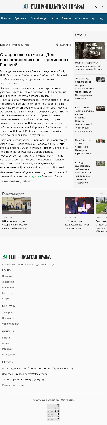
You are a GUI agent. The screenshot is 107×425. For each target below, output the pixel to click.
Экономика (8, 282)
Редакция (7, 349)
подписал (35, 176)
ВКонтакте (8, 318)
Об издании (8, 354)
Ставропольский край (10, 181)
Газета (6, 337)
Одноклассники (10, 323)
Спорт (5, 298)
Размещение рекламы (13, 385)
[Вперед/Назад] (93, 194)
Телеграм (7, 312)
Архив (5, 343)
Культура (7, 293)
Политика (7, 276)
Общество (27, 181)
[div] (16, 213)
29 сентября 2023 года (17, 45)
